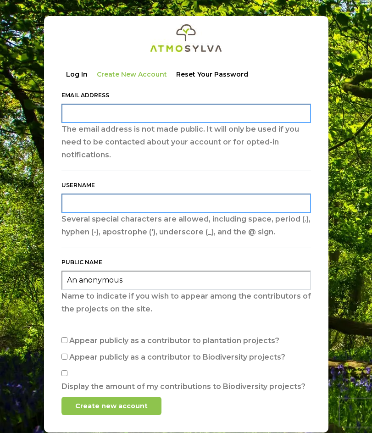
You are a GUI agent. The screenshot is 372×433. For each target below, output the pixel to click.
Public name (81, 262)
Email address (85, 95)
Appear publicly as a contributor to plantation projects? (174, 340)
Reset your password (212, 74)
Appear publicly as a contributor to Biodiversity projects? (177, 357)
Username (78, 185)
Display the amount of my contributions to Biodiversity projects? (183, 386)
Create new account (132, 74)
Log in (77, 74)
